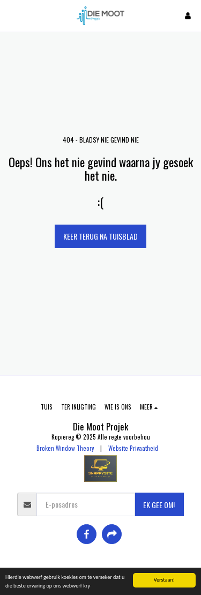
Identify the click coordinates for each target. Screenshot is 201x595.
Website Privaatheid (133, 448)
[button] (12, 15)
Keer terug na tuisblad (100, 236)
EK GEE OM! (159, 504)
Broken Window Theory (65, 448)
